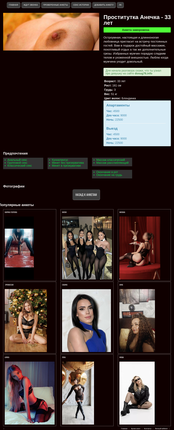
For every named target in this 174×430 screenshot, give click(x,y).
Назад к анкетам (86, 194)
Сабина (64, 284)
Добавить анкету (104, 5)
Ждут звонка (31, 5)
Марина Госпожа (11, 212)
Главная (13, 5)
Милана (122, 212)
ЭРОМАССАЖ (9, 284)
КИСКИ (64, 212)
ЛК (120, 5)
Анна (121, 284)
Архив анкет (136, 428)
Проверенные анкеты (55, 5)
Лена (64, 357)
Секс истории (81, 5)
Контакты (147, 428)
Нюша (121, 357)
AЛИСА (7, 357)
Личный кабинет (161, 428)
